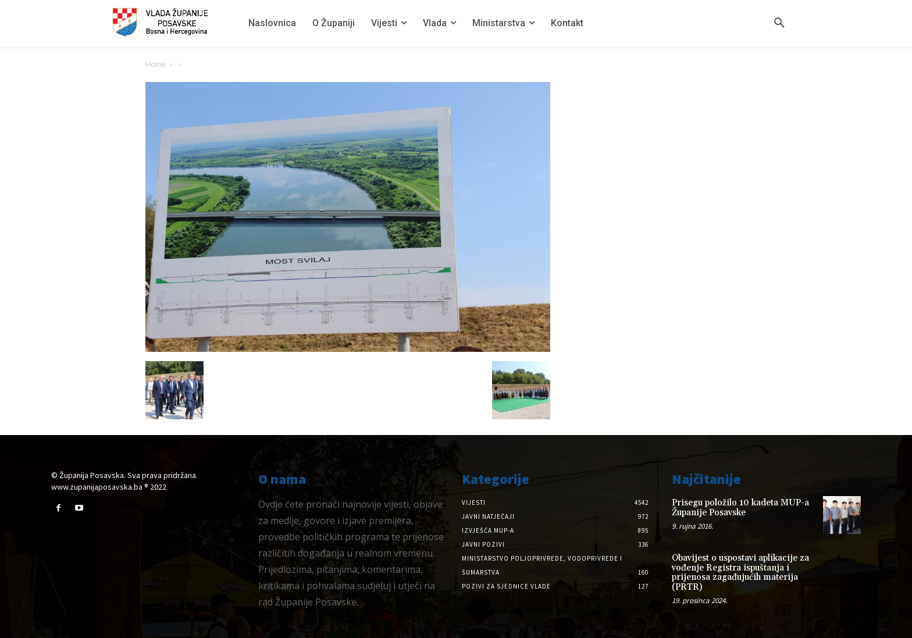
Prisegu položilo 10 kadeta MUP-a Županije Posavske (740, 507)
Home (155, 64)
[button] (779, 23)
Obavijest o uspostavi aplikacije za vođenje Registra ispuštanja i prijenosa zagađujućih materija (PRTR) (740, 573)
